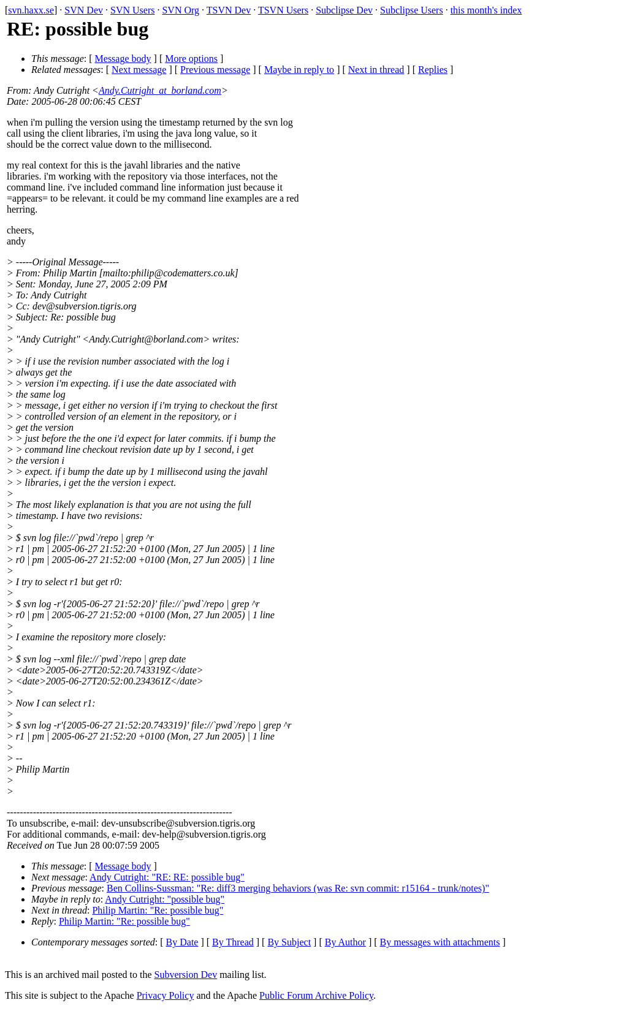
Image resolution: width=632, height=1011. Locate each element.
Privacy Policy (165, 995)
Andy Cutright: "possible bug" (164, 899)
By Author (345, 942)
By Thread (233, 942)
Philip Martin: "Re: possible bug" (157, 910)
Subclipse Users (411, 10)
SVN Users (132, 10)
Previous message (215, 69)
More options (191, 58)
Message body (123, 58)
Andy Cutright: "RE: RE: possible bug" (167, 877)
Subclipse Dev (344, 10)
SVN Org (180, 10)
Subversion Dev (186, 974)
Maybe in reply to (299, 69)
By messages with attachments (440, 942)
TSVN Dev (229, 10)
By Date (182, 942)
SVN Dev (83, 10)
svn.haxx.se (31, 10)
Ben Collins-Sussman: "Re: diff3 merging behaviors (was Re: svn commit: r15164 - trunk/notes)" (298, 888)
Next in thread (376, 69)
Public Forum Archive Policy (316, 995)
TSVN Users (283, 10)
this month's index (486, 10)
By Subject (289, 942)
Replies (432, 69)
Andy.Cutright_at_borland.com (160, 90)
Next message (139, 69)
